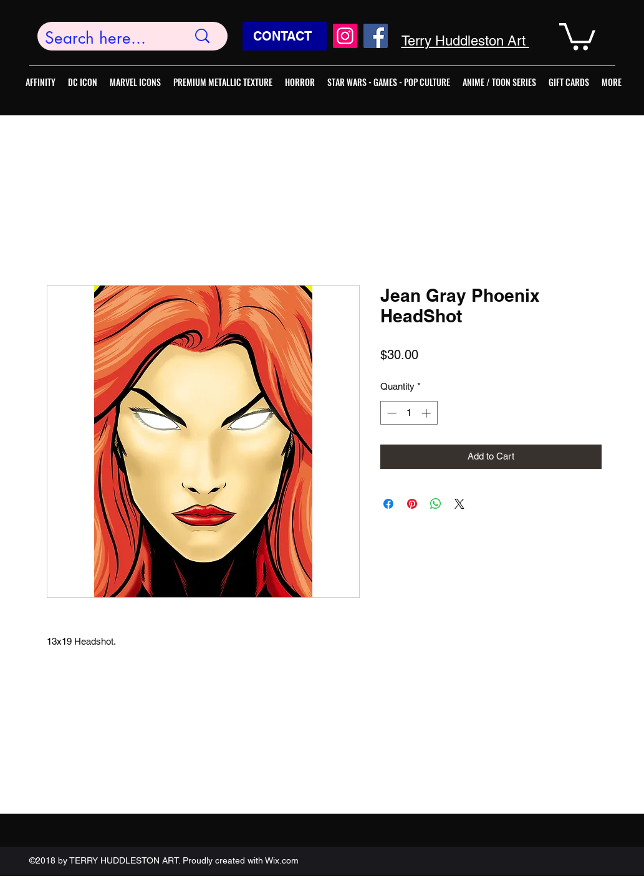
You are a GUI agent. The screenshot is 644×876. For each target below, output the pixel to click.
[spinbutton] (408, 413)
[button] (577, 35)
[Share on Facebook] (388, 503)
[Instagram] (345, 36)
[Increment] (427, 413)
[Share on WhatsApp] (435, 503)
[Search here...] (107, 38)
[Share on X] (459, 503)
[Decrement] (390, 413)
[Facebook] (375, 36)
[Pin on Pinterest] (412, 503)
